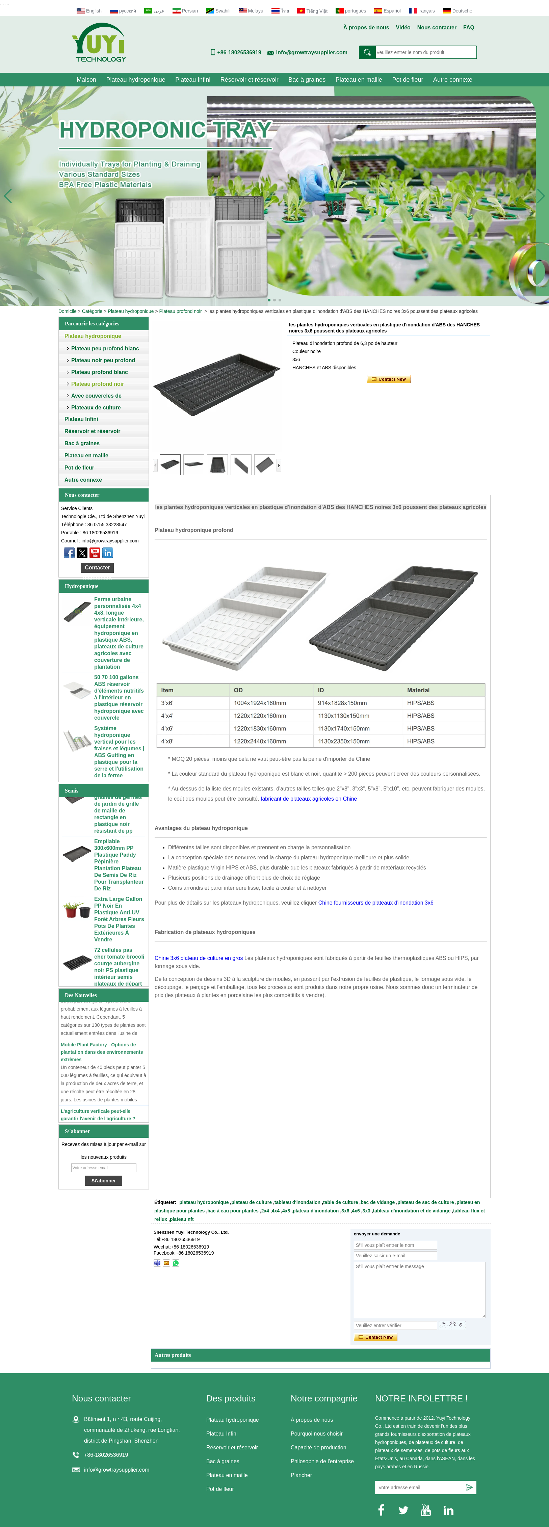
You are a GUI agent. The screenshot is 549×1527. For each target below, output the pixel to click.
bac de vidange (378, 1202)
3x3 (366, 1210)
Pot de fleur (407, 79)
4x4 (276, 1210)
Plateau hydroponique (135, 79)
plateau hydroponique (204, 1202)
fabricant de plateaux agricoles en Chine (309, 799)
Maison (86, 79)
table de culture (340, 1202)
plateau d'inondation (316, 1210)
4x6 (356, 1210)
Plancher (301, 1475)
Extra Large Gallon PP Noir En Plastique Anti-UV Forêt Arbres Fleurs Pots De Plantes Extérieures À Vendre (119, 921)
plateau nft (182, 1219)
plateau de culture (251, 1202)
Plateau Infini (192, 79)
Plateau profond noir (180, 311)
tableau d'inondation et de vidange (412, 1210)
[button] (269, 300)
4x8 (286, 1210)
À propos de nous (366, 27)
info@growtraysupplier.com (311, 52)
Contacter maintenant (97, 569)
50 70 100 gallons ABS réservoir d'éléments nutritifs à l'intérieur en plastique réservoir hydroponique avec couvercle (119, 699)
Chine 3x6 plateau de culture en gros (199, 958)
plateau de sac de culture (425, 1202)
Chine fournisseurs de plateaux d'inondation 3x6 (376, 903)
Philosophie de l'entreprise (322, 1461)
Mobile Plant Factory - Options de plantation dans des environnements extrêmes (102, 1054)
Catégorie (92, 311)
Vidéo (403, 27)
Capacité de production (318, 1447)
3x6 (345, 1210)
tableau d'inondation (297, 1202)
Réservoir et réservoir (249, 79)
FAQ (468, 27)
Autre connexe (452, 79)
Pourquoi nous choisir (317, 1434)
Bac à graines (306, 79)
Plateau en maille (359, 79)
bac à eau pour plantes (233, 1210)
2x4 (265, 1210)
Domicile (67, 311)
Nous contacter (436, 27)
